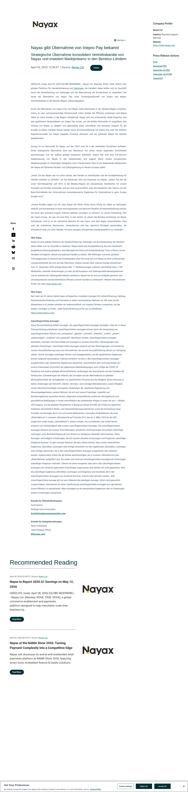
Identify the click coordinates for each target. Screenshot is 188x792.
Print (155, 62)
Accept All (162, 786)
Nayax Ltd (78, 67)
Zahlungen (79, 88)
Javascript (158, 78)
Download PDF (160, 66)
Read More (16, 619)
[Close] (184, 786)
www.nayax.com (54, 284)
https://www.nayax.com (164, 45)
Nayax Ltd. (43, 576)
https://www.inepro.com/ (42, 313)
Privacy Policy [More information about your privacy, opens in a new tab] (95, 790)
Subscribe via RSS (161, 70)
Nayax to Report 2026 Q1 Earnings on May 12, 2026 (42, 584)
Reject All (144, 786)
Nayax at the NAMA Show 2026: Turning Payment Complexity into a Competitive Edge (41, 645)
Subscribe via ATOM (162, 74)
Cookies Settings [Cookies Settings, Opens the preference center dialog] (125, 786)
